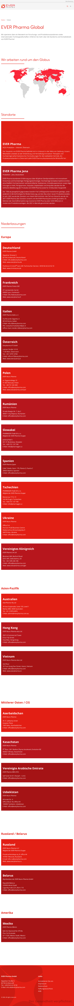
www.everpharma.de (14, 262)
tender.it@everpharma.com (22, 328)
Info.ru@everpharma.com (17, 859)
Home (3, 20)
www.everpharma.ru (14, 861)
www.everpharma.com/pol (16, 390)
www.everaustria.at (14, 359)
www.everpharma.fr (14, 297)
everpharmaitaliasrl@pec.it (16, 326)
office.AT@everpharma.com (18, 356)
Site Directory (69, 1)
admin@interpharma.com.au (18, 613)
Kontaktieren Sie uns (45, 981)
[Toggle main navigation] (70, 6)
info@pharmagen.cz (15, 447)
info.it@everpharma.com (17, 323)
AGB (39, 991)
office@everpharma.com (17, 387)
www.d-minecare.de (14, 268)
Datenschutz (42, 986)
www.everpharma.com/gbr (16, 566)
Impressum (42, 984)
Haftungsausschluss (45, 989)
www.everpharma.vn (14, 671)
